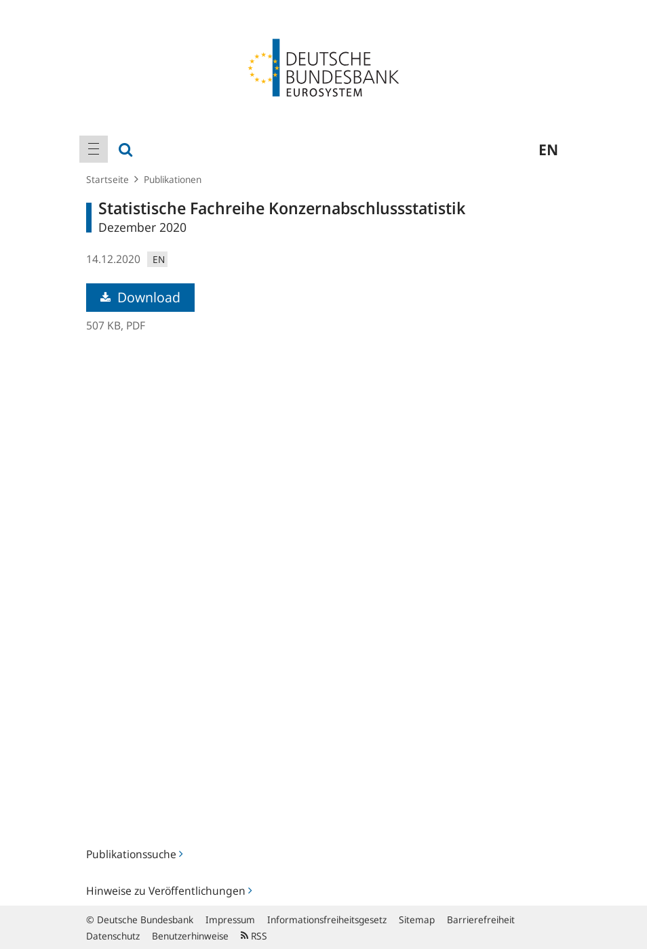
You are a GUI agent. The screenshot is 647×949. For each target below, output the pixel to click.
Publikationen (172, 179)
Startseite (107, 179)
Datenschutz (113, 935)
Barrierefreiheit (481, 919)
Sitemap (417, 919)
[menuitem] (93, 149)
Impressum (230, 919)
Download (140, 297)
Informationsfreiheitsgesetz (327, 919)
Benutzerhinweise (190, 935)
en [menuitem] (548, 149)
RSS (254, 935)
